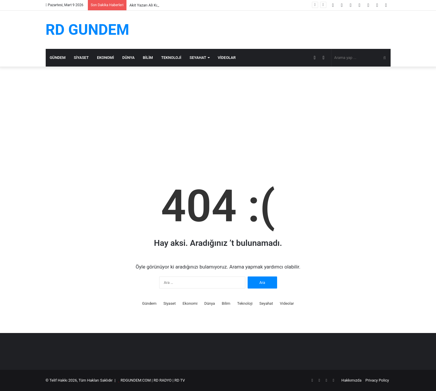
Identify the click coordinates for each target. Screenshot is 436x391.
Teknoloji (171, 57)
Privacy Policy (377, 380)
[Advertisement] (218, 116)
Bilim (148, 57)
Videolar (227, 57)
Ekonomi (105, 57)
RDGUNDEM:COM (136, 380)
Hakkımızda (351, 380)
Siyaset (81, 57)
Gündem (58, 57)
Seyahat (198, 57)
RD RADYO (163, 380)
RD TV (180, 380)
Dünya (128, 57)
